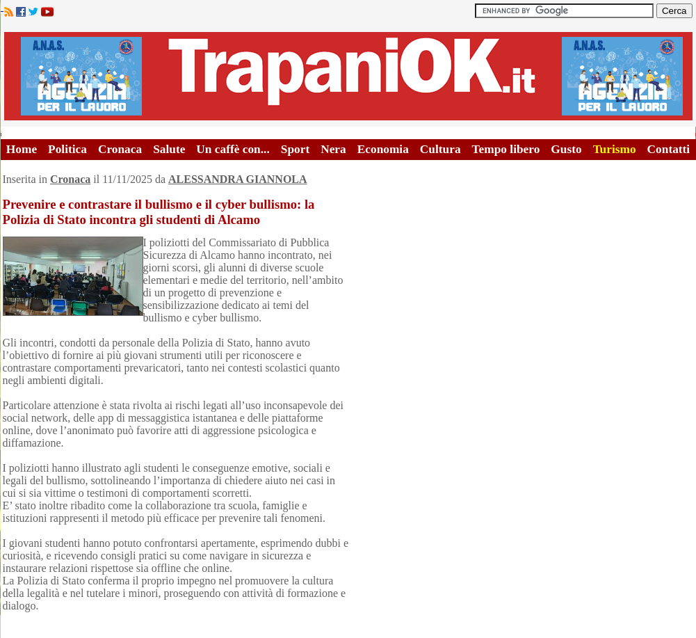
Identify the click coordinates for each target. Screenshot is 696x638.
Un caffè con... (232, 149)
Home (21, 149)
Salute (169, 149)
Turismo (614, 149)
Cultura (440, 149)
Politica (67, 149)
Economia (383, 149)
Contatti (668, 149)
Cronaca (120, 149)
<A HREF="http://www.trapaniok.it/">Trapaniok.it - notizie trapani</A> (348, 76)
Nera (333, 149)
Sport (295, 149)
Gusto (566, 149)
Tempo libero (506, 149)
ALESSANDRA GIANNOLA (237, 179)
